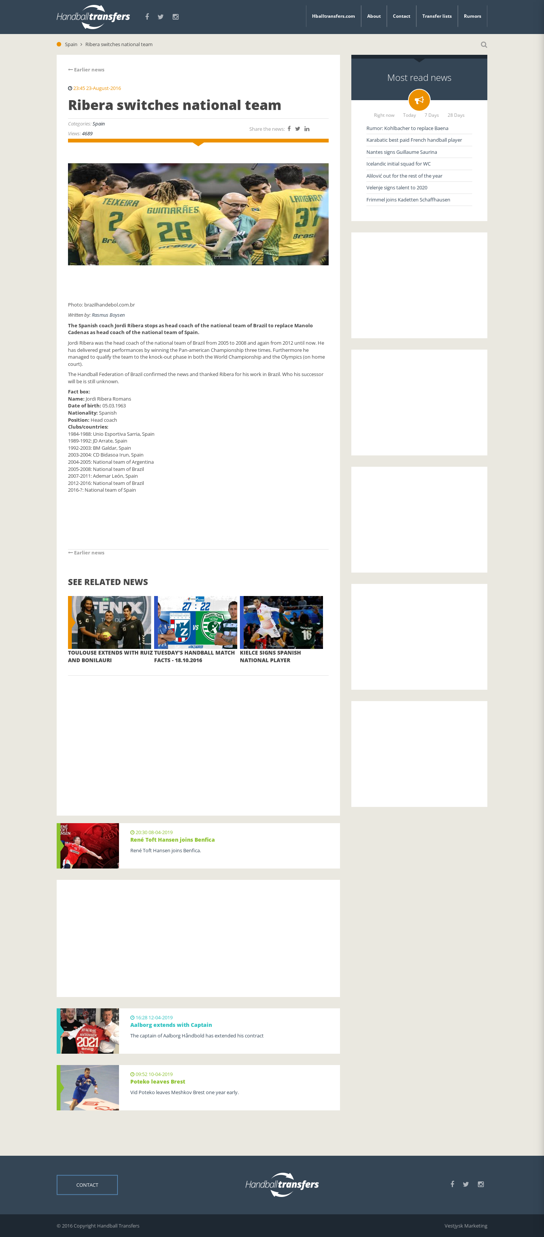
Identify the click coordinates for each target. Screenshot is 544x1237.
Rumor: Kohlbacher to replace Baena (407, 128)
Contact (401, 16)
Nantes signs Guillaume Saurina (401, 152)
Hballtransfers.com (333, 16)
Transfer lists (437, 16)
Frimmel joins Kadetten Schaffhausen (408, 199)
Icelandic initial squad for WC (398, 163)
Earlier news (86, 69)
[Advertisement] (198, 734)
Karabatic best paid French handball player (414, 139)
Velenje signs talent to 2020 (396, 187)
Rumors (472, 16)
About (374, 16)
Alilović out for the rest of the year (404, 175)
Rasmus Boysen (108, 314)
